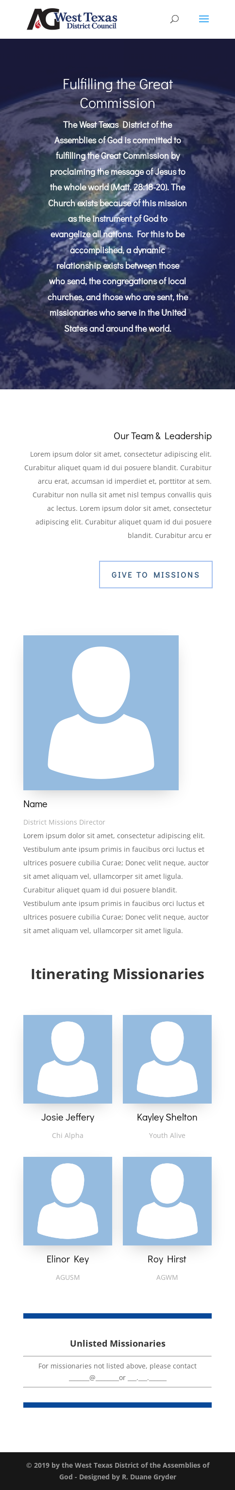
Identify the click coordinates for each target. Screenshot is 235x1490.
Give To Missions (156, 574)
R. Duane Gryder (149, 1476)
